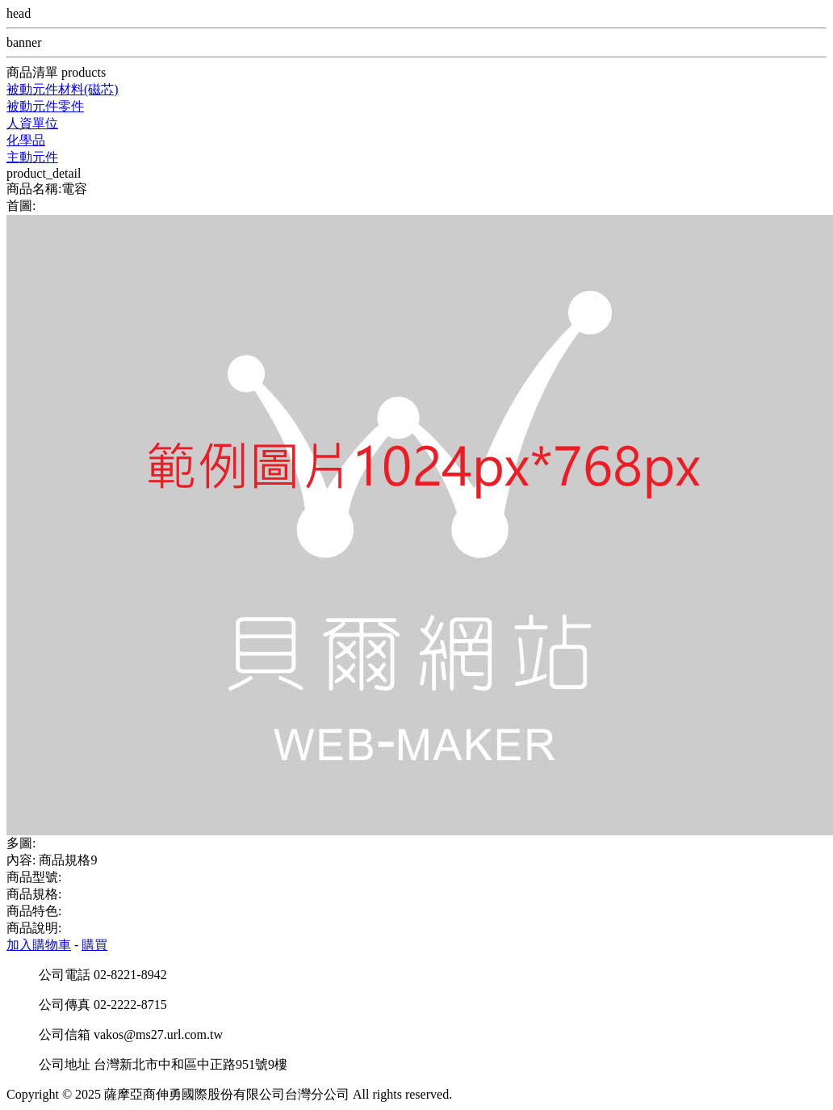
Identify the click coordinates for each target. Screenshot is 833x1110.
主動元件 (32, 157)
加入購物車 (38, 945)
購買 (94, 945)
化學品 (25, 140)
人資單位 (32, 123)
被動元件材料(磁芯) (62, 89)
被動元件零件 (45, 106)
